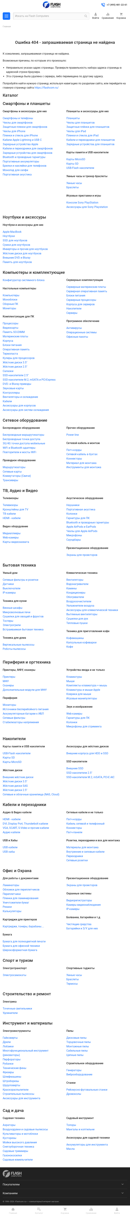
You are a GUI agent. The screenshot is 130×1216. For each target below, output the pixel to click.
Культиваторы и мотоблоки (20, 1133)
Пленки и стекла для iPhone (20, 135)
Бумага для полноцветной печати (24, 941)
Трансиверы (10, 480)
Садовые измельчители (18, 1159)
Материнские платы (15, 336)
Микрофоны (74, 535)
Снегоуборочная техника (18, 1146)
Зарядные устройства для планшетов (90, 144)
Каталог (6, 16)
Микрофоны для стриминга (84, 726)
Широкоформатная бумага (20, 950)
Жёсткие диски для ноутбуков (22, 253)
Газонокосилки (12, 1155)
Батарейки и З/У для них (82, 928)
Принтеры (9, 676)
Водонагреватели (77, 584)
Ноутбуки (9, 236)
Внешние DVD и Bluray (16, 257)
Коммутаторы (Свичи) (17, 475)
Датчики (8, 584)
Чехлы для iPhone (14, 131)
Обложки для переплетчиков (21, 889)
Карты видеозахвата (16, 542)
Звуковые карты (13, 388)
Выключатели (11, 588)
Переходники (74, 856)
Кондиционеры (75, 592)
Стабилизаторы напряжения (21, 722)
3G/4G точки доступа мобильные (24, 443)
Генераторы (73, 1070)
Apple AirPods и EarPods (81, 526)
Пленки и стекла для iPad (82, 135)
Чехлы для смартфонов (17, 122)
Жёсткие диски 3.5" (15, 362)
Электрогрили (12, 625)
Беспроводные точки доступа (21, 439)
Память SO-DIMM (14, 332)
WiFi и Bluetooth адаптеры (19, 447)
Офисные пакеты (77, 336)
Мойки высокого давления (20, 1142)
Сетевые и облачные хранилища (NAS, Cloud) (31, 794)
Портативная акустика (17, 174)
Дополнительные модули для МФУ (25, 689)
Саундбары (73, 539)
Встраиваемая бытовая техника (23, 629)
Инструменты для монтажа (83, 467)
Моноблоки (10, 299)
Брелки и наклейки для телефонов (24, 165)
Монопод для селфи (15, 170)
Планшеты (73, 118)
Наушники (72, 505)
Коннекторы (74, 458)
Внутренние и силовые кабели (85, 851)
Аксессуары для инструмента (21, 1098)
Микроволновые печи (16, 612)
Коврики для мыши (78, 694)
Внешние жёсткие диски (18, 777)
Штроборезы (11, 1081)
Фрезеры (8, 1072)
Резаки (7, 906)
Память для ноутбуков (17, 262)
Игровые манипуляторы (81, 698)
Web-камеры (11, 537)
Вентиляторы (74, 579)
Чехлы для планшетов (80, 122)
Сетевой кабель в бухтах (82, 454)
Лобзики (8, 1046)
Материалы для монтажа (82, 847)
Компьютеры (11, 295)
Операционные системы (81, 332)
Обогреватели (75, 597)
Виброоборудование (79, 1074)
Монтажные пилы (77, 1046)
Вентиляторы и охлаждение (20, 397)
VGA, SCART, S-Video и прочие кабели (26, 827)
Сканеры (8, 685)
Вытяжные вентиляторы (81, 614)
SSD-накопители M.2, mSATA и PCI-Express (29, 379)
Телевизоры (10, 505)
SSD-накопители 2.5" (16, 375)
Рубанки (8, 1063)
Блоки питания (12, 345)
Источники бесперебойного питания (26, 709)
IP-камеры (9, 592)
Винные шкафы (12, 607)
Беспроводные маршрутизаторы (23, 434)
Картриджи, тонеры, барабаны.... (23, 926)
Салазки (8, 371)
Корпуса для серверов (80, 304)
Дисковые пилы (76, 1037)
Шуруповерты (11, 1085)
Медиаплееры (11, 533)
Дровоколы (73, 1093)
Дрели (7, 1042)
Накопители (73, 308)
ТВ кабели (9, 513)
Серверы (71, 313)
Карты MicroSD (75, 159)
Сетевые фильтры (14, 717)
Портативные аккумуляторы (21, 161)
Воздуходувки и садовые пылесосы (25, 1129)
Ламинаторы (11, 885)
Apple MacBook (12, 231)
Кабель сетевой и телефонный (85, 823)
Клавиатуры (74, 676)
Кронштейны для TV (15, 509)
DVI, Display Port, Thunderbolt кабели (25, 823)
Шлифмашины (12, 1076)
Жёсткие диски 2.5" (15, 366)
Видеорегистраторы (79, 900)
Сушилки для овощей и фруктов (23, 616)
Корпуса (8, 340)
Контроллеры (11, 392)
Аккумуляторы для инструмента (87, 1144)
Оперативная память (16, 349)
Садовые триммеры (15, 1151)
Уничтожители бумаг (16, 902)
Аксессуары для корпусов (19, 405)
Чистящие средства (78, 924)
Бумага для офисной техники (21, 945)
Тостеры (8, 620)
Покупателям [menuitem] (11, 1184)
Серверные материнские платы (86, 286)
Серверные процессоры (81, 300)
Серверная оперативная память (86, 291)
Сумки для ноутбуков (16, 244)
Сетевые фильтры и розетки (20, 579)
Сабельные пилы (77, 1050)
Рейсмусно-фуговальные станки (86, 1089)
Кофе (69, 646)
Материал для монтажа (81, 463)
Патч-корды (74, 450)
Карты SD (72, 163)
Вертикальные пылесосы (18, 644)
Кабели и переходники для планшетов (90, 139)
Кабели (7, 401)
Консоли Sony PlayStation (82, 202)
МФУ (6, 681)
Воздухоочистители (78, 601)
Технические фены (14, 1068)
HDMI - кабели (11, 518)
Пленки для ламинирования (20, 898)
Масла (70, 1148)
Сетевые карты (12, 471)
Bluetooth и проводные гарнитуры (24, 157)
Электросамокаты (14, 975)
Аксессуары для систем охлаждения (26, 410)
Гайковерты (10, 1037)
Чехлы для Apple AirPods (81, 531)
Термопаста (10, 353)
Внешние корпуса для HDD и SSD (87, 753)
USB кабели (10, 847)
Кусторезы (9, 1138)
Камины (71, 588)
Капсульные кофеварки (81, 642)
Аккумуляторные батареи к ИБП (23, 713)
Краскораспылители (15, 1089)
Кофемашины (75, 638)
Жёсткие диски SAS (15, 785)
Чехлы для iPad (76, 131)
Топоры (71, 1125)
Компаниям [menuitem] (10, 1193)
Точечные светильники (17, 1008)
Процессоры (10, 323)
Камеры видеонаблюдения (83, 904)
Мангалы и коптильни (80, 1129)
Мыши (70, 681)
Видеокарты (10, 327)
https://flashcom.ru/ (47, 87)
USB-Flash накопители (80, 168)
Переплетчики (12, 894)
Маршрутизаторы (14, 467)
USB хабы (9, 851)
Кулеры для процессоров (19, 358)
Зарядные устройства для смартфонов (27, 152)
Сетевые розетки (77, 860)
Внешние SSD (74, 768)
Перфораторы (11, 1059)
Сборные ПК (10, 304)
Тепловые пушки (77, 623)
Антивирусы (74, 328)
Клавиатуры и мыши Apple (83, 689)
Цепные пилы (74, 1055)
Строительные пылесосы (18, 1093)
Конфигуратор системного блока (24, 280)
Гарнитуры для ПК (78, 518)
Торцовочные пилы (78, 1042)
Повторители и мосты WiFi (19, 452)
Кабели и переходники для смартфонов (28, 148)
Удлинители (10, 1013)
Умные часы (74, 183)
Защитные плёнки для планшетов (87, 126)
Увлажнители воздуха (80, 605)
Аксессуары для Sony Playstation (87, 207)
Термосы (72, 983)
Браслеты (72, 187)
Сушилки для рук (77, 618)
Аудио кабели (11, 832)
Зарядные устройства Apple (20, 144)
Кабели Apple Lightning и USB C (22, 139)
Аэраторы (9, 1125)
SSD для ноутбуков (15, 240)
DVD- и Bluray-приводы (17, 384)
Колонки (71, 513)
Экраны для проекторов (81, 555)
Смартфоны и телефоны (18, 118)
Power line (72, 434)
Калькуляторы (12, 911)
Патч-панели (74, 832)
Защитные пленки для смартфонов (25, 126)
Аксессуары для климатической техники (92, 610)
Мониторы (9, 308)
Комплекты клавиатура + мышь (86, 685)
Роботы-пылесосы (14, 649)
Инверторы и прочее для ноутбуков (25, 249)
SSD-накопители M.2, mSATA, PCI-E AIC (90, 777)
